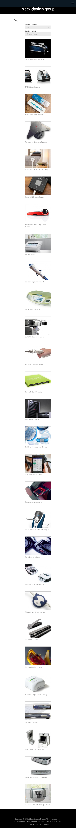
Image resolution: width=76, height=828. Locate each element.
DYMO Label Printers (32, 87)
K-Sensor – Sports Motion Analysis (37, 695)
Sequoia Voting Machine (33, 502)
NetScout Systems (31, 722)
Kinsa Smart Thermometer (34, 114)
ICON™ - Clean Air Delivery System (37, 805)
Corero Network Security (33, 392)
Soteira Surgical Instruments (35, 282)
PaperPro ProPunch (32, 640)
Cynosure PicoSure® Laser (34, 59)
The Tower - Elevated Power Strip (36, 169)
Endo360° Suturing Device (34, 364)
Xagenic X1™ (30, 254)
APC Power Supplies (32, 419)
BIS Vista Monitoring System (35, 612)
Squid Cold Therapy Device (34, 197)
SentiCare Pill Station (32, 309)
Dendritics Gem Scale (32, 557)
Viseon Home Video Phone (34, 750)
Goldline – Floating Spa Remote (36, 447)
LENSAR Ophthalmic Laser (34, 337)
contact (46, 824)
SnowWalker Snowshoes (33, 667)
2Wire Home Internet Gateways (36, 777)
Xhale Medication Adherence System (37, 529)
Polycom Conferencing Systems (36, 142)
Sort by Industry (31, 24)
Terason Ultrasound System (34, 585)
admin (38, 824)
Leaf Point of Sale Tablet (33, 474)
